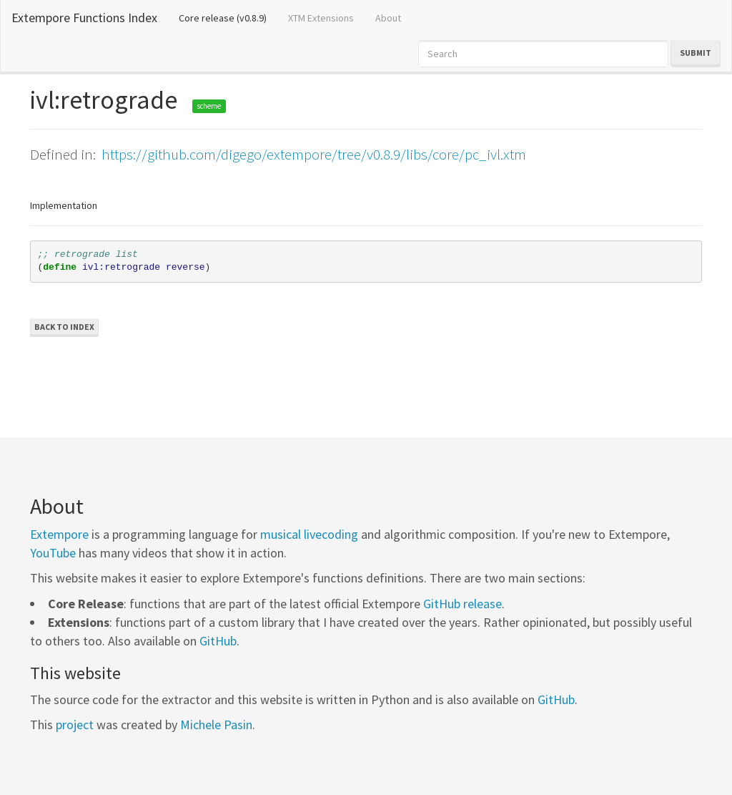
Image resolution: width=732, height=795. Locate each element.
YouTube (53, 553)
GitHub (218, 641)
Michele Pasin (216, 724)
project (75, 724)
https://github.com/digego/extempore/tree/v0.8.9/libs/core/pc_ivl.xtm (314, 154)
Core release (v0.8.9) (228, 17)
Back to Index (64, 326)
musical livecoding (309, 534)
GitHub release (462, 603)
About (388, 17)
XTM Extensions (321, 17)
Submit (695, 52)
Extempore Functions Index (84, 17)
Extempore (59, 534)
